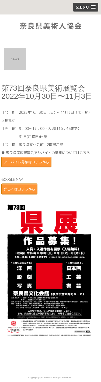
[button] (85, 7)
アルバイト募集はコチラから (26, 162)
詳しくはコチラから (19, 189)
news (15, 59)
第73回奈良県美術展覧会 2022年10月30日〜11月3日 (47, 92)
